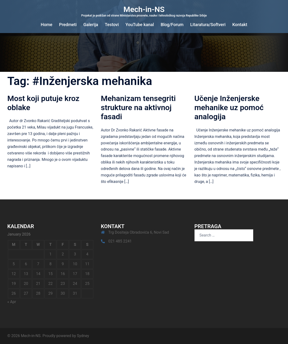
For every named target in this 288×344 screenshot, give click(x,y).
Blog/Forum (172, 24)
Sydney (83, 335)
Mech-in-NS (144, 9)
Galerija (90, 24)
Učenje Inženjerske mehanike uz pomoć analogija (229, 107)
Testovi (112, 24)
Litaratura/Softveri (207, 24)
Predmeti (67, 24)
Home (46, 24)
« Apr (11, 301)
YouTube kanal (139, 24)
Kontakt (239, 24)
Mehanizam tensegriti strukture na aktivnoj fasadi (138, 107)
